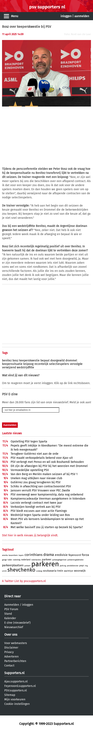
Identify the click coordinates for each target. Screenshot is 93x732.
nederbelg (16, 560)
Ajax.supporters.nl (16, 681)
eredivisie (61, 555)
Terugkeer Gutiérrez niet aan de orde (34, 453)
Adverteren (11, 656)
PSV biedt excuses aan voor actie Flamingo (39, 511)
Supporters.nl (14, 673)
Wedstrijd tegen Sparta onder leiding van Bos (40, 515)
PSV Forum (11, 609)
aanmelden (81, 16)
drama (48, 554)
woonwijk (80, 570)
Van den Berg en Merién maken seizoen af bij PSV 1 (44, 474)
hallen (10, 560)
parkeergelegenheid (59, 560)
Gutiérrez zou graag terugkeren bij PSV (36, 482)
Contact (9, 665)
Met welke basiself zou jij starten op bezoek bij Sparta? (47, 527)
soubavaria (49, 570)
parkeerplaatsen (13, 565)
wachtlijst (68, 571)
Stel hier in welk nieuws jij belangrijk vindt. (30, 535)
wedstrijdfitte (25, 367)
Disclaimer (11, 647)
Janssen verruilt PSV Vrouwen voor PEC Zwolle (40, 490)
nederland (25, 560)
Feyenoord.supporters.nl (20, 686)
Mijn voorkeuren (14, 699)
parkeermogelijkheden (75, 560)
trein (60, 570)
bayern (21, 555)
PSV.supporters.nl (15, 690)
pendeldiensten (72, 566)
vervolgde (76, 364)
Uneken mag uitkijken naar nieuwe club (36, 478)
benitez (7, 360)
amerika (5, 555)
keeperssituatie (12, 364)
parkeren (45, 564)
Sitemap (9, 695)
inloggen (66, 16)
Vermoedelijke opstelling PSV (30, 470)
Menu (14, 16)
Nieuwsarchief (13, 627)
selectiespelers (59, 364)
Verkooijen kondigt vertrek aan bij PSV (36, 507)
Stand (8, 613)
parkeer (46, 559)
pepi (81, 565)
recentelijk (41, 364)
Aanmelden (11, 604)
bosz (15, 360)
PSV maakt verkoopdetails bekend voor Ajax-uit (42, 458)
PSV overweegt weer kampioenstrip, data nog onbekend (47, 494)
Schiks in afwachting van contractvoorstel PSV (41, 486)
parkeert (27, 566)
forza (85, 555)
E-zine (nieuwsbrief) (17, 622)
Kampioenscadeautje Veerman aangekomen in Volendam (48, 498)
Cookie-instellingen (17, 704)
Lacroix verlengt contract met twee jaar (36, 502)
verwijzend (9, 367)
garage (4, 560)
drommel (71, 360)
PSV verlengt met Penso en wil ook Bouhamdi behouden (47, 462)
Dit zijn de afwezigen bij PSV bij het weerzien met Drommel (49, 466)
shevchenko (21, 570)
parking (63, 566)
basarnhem (13, 555)
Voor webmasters (15, 643)
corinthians (34, 555)
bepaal (44, 360)
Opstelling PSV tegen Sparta (29, 441)
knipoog (28, 364)
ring (86, 566)
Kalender (10, 618)
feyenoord (74, 554)
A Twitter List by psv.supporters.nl (24, 581)
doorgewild (57, 360)
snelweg (39, 571)
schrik (4, 571)
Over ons (10, 634)
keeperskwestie (29, 360)
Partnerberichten (15, 661)
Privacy (9, 652)
